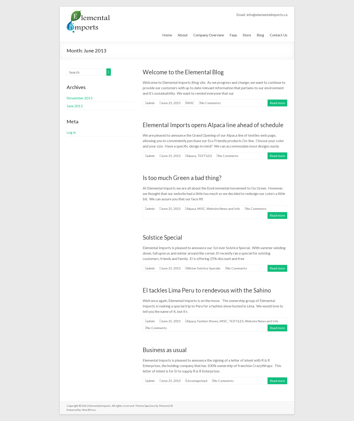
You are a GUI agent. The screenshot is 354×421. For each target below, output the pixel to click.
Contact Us (278, 35)
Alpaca (191, 156)
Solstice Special (162, 237)
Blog (260, 35)
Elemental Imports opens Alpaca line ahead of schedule (213, 125)
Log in (71, 132)
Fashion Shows (207, 321)
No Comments (210, 103)
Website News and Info (223, 208)
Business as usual (165, 349)
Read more (277, 103)
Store (247, 35)
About (183, 35)
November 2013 (79, 98)
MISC (190, 103)
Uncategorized (196, 381)
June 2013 (74, 106)
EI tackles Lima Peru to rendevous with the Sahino (207, 290)
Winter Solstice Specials (203, 268)
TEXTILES (204, 156)
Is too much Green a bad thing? (182, 177)
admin (151, 103)
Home (167, 35)
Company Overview (208, 35)
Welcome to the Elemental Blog (183, 72)
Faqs (233, 35)
